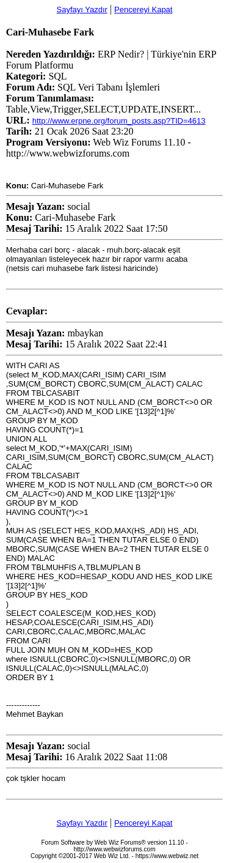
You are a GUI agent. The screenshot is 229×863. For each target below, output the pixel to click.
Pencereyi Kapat (143, 9)
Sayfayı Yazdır (82, 9)
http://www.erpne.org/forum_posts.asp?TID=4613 (119, 120)
